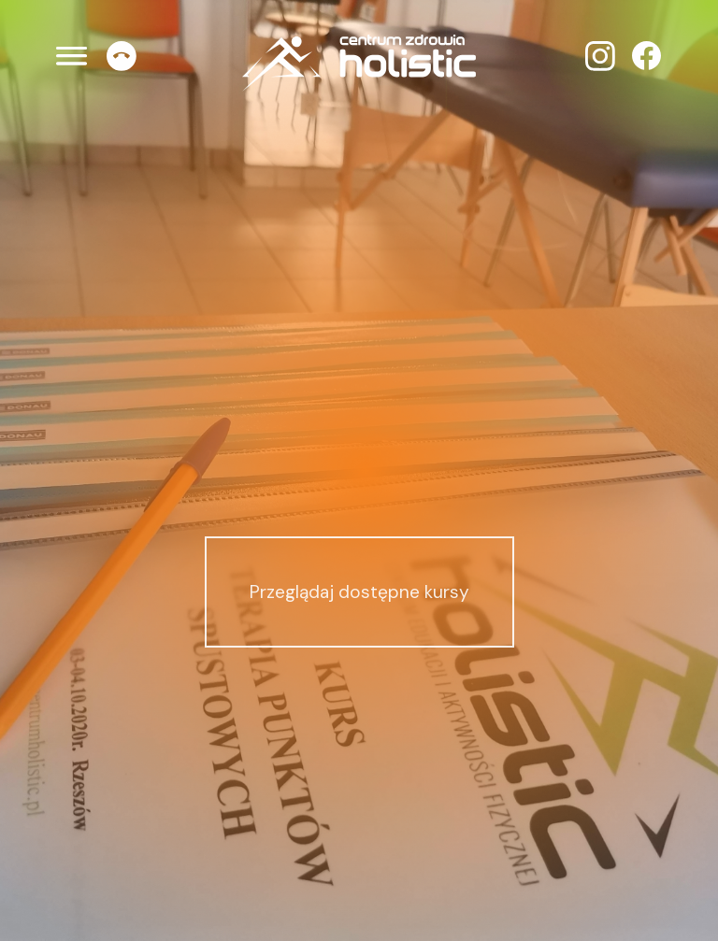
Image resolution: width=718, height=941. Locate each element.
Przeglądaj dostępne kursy (359, 592)
